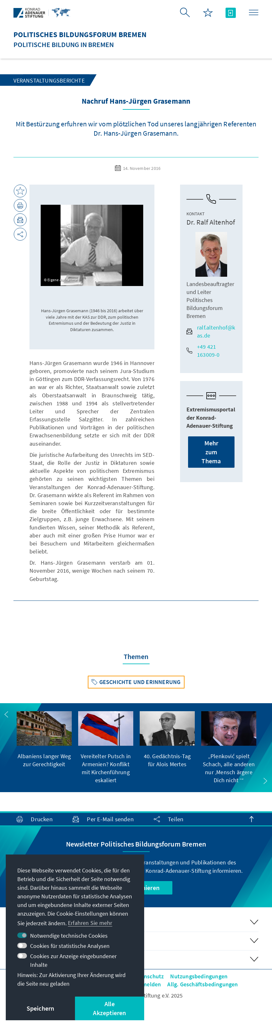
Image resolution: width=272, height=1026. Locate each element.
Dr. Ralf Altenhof (210, 222)
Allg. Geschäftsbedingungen (202, 984)
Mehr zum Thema (211, 452)
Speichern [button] (40, 1008)
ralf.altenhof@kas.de (210, 331)
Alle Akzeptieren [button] (109, 1008)
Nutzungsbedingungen (198, 976)
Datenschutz (148, 976)
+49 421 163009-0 (203, 350)
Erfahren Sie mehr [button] (90, 923)
